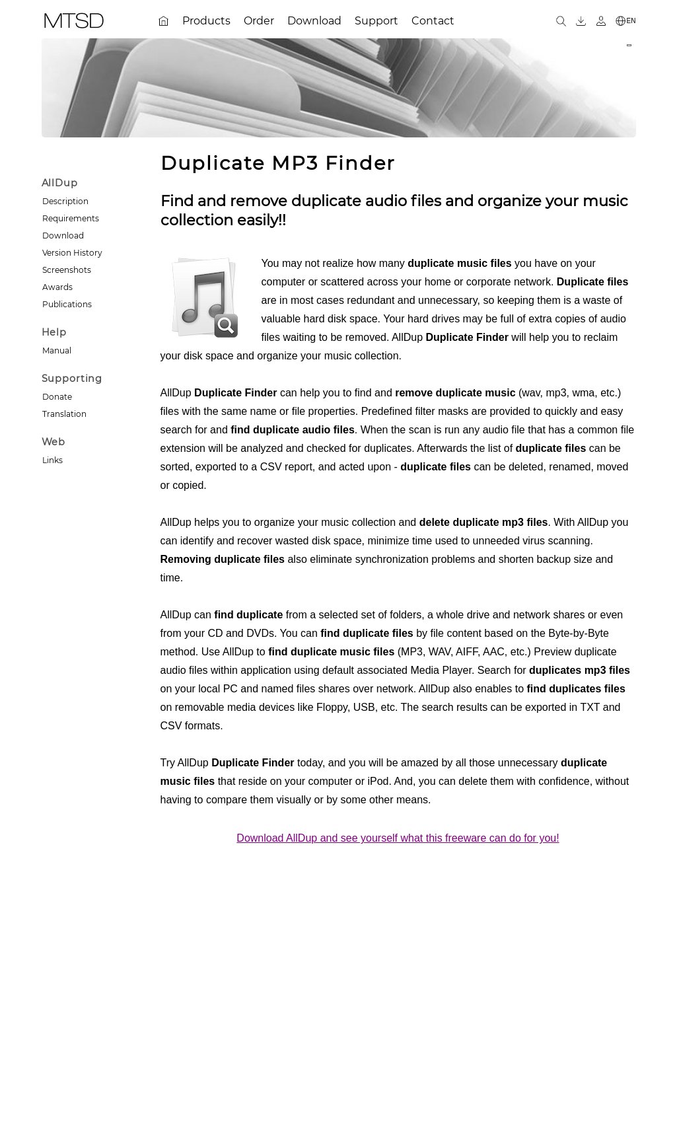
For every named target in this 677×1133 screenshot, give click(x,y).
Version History (72, 253)
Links (52, 460)
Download (63, 235)
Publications (67, 304)
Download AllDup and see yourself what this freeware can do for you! (397, 838)
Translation (64, 414)
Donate (57, 397)
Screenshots (66, 270)
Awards (57, 287)
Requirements (70, 218)
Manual (56, 350)
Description (65, 201)
